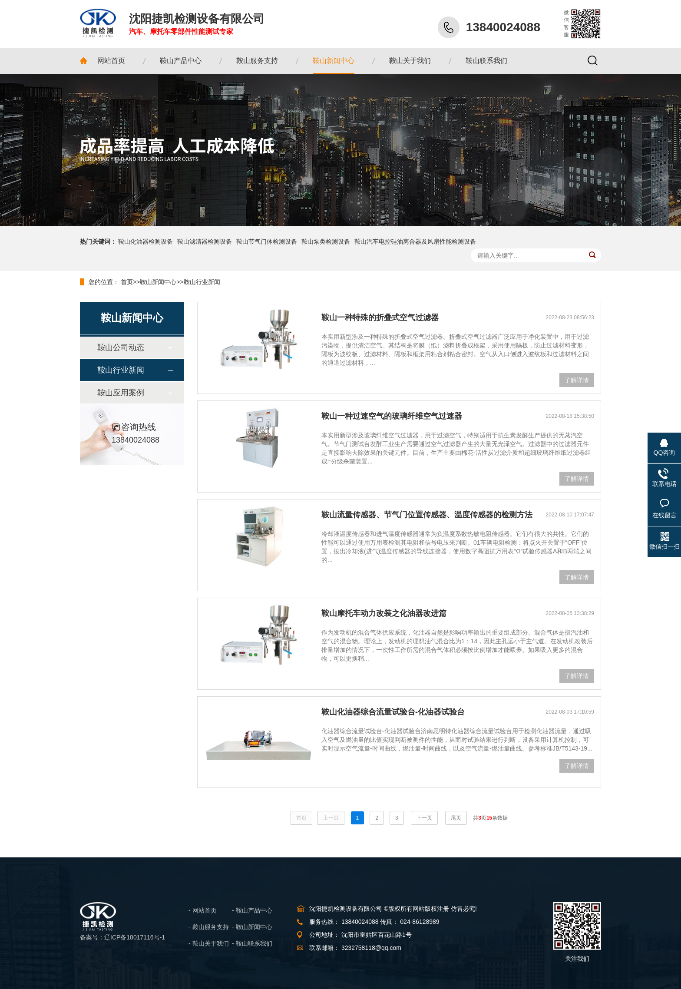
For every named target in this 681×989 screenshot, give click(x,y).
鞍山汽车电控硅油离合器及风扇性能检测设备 (415, 241)
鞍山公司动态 (120, 347)
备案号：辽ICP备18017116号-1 (122, 937)
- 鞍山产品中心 (252, 910)
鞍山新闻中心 (158, 281)
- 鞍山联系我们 (252, 943)
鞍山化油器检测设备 (145, 241)
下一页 (424, 818)
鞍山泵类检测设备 (325, 241)
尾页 (456, 818)
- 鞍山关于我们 (208, 943)
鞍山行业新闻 (202, 281)
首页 (127, 281)
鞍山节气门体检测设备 (266, 241)
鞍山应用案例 (120, 392)
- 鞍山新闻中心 (252, 926)
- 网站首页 (202, 910)
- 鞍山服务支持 (208, 926)
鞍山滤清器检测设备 (204, 241)
